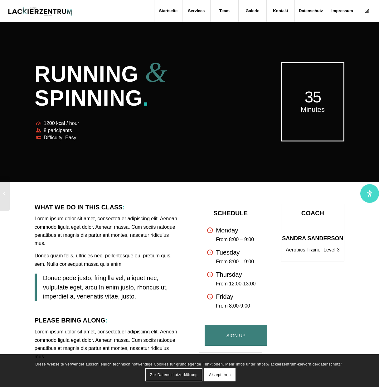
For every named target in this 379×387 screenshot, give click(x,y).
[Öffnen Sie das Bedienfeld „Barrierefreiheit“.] (369, 193)
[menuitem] (168, 11)
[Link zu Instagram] (367, 10)
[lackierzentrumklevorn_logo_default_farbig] (40, 11)
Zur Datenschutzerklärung (173, 375)
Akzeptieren (220, 375)
